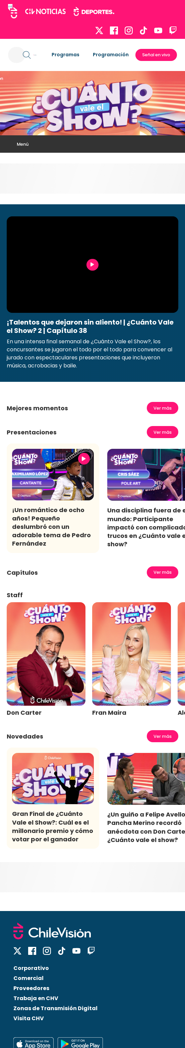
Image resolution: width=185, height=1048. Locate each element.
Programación (111, 54)
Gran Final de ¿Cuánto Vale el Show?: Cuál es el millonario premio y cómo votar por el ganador (52, 826)
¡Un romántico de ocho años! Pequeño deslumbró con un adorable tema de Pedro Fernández (51, 527)
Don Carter (24, 712)
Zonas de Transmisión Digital (55, 1008)
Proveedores (31, 988)
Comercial (28, 978)
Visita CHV (28, 1018)
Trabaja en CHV (35, 998)
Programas (65, 54)
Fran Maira (109, 712)
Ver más (162, 408)
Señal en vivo (156, 55)
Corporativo (31, 968)
